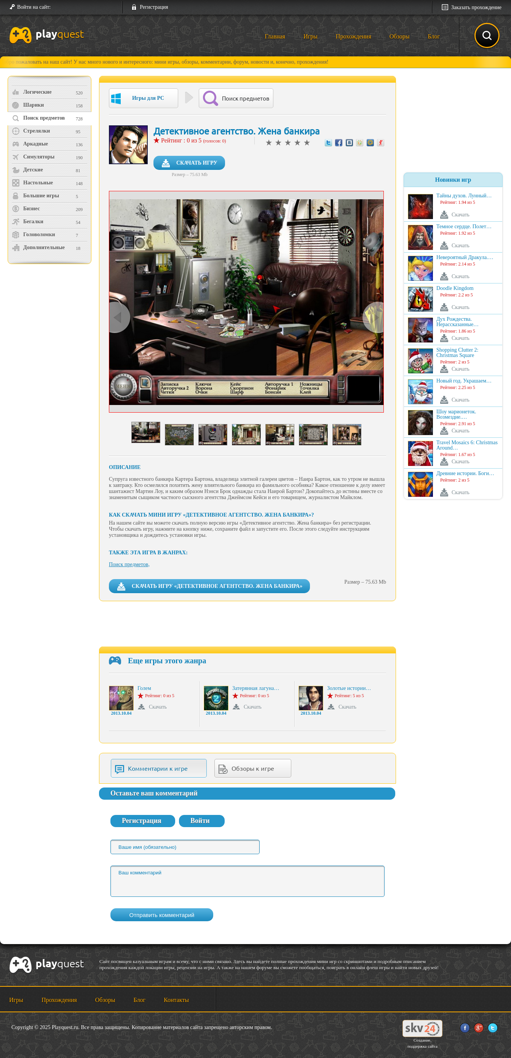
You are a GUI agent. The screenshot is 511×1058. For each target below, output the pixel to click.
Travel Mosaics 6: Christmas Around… (467, 445)
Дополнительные (38, 247)
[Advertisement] (50, 329)
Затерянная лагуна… (255, 688)
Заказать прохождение (476, 7)
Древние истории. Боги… (465, 473)
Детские (27, 170)
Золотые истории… (349, 688)
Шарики (28, 105)
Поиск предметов (38, 118)
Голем (144, 688)
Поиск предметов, (129, 564)
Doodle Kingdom (455, 288)
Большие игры (35, 196)
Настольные (32, 183)
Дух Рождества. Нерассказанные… (457, 322)
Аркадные (30, 144)
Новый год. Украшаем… (464, 381)
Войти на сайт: (34, 7)
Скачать (158, 707)
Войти (200, 820)
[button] (59, 7)
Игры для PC (137, 98)
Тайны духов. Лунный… (464, 195)
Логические (31, 92)
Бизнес (26, 209)
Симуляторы (33, 157)
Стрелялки (31, 131)
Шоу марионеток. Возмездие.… (456, 414)
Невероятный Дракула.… (464, 257)
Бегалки (27, 222)
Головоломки (33, 234)
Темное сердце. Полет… (464, 226)
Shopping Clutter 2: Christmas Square (457, 352)
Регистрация (154, 7)
